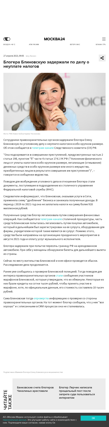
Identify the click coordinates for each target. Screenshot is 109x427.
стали (59, 276)
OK (93, 418)
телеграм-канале (43, 148)
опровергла (41, 298)
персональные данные (14, 419)
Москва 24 (54, 39)
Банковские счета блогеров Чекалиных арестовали (35, 389)
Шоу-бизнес (31, 56)
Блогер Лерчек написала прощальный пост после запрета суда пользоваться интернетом (77, 392)
